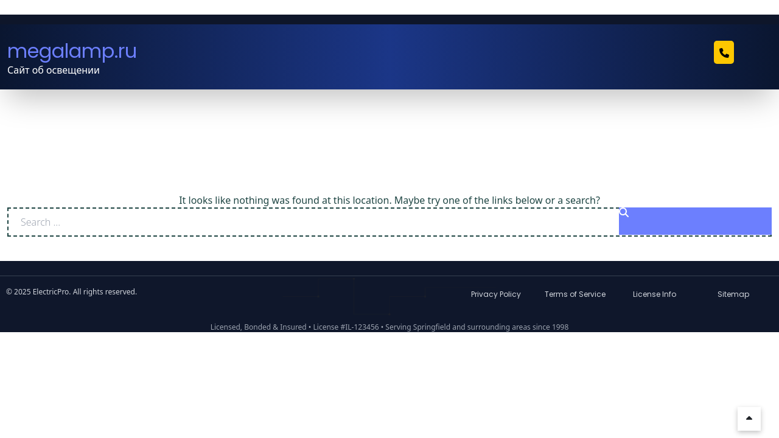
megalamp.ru (72, 50)
